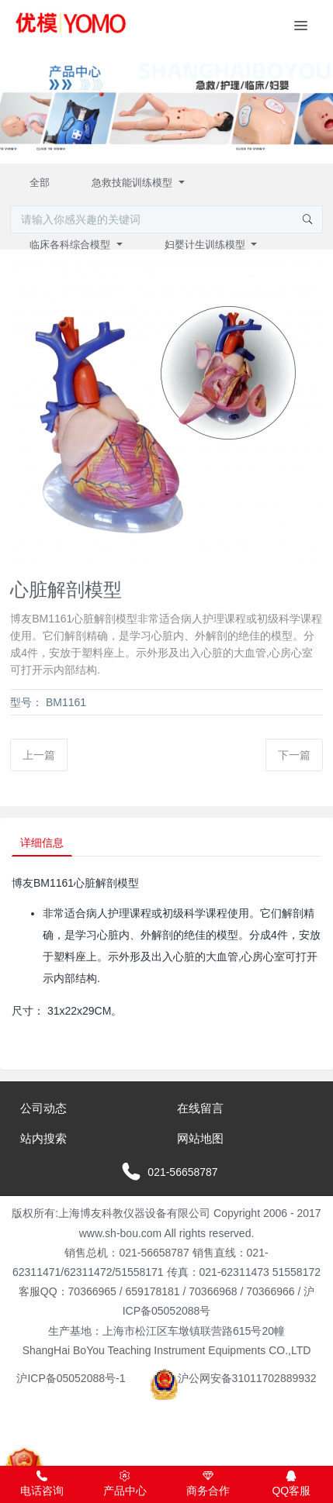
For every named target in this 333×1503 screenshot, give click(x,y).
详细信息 (42, 842)
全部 (39, 182)
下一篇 (294, 755)
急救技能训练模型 (133, 182)
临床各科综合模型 (71, 244)
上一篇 (39, 755)
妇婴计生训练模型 (206, 244)
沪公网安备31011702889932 (233, 1378)
